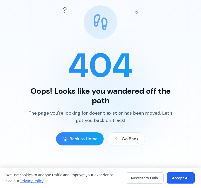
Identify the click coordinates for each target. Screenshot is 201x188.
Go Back (126, 139)
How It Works (92, 178)
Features (69, 178)
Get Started (129, 178)
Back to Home (79, 139)
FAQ (111, 178)
